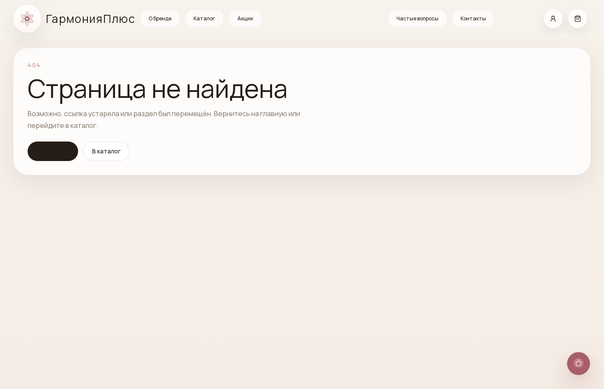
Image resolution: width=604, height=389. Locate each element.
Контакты (473, 18)
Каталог (204, 18)
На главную (53, 151)
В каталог (106, 151)
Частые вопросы (417, 18)
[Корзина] (577, 18)
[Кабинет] (553, 18)
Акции (245, 18)
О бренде (160, 18)
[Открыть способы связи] (578, 363)
